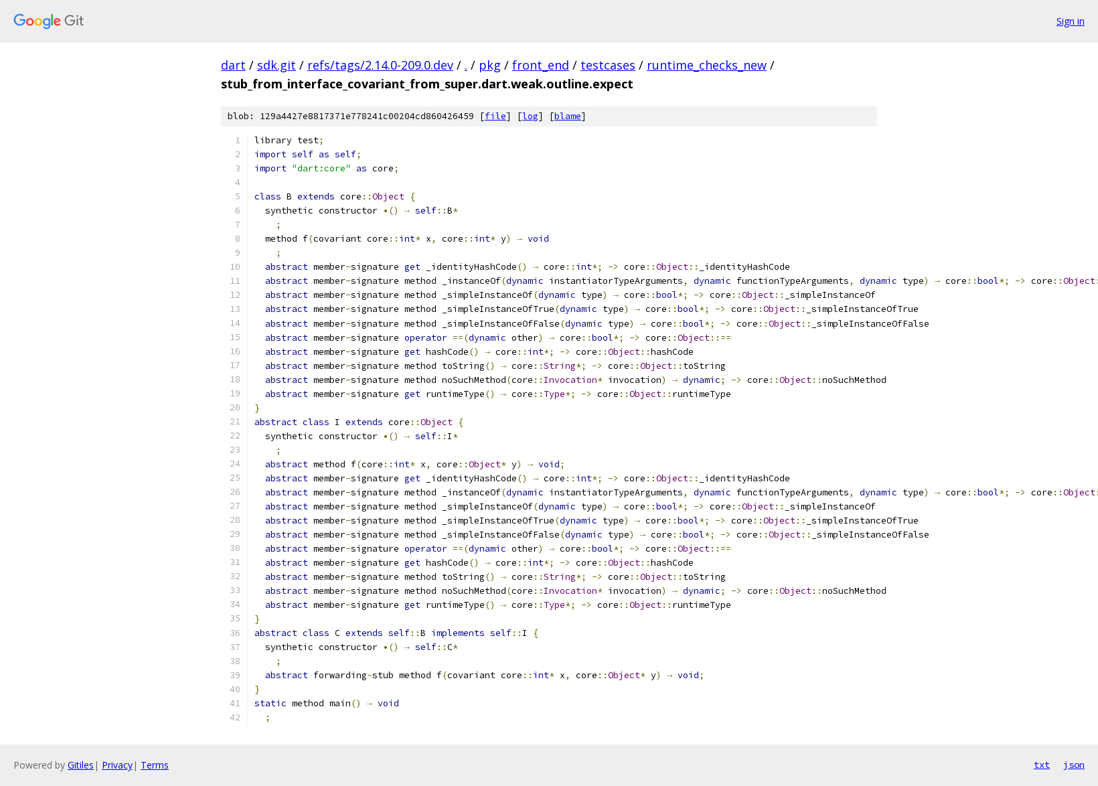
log (530, 116)
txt (1042, 765)
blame (567, 116)
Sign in (1070, 21)
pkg (490, 65)
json (1074, 765)
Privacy (117, 765)
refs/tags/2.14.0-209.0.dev (380, 65)
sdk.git (276, 65)
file (495, 116)
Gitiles (81, 765)
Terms (155, 765)
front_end (540, 65)
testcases (607, 65)
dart (233, 65)
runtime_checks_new (707, 65)
